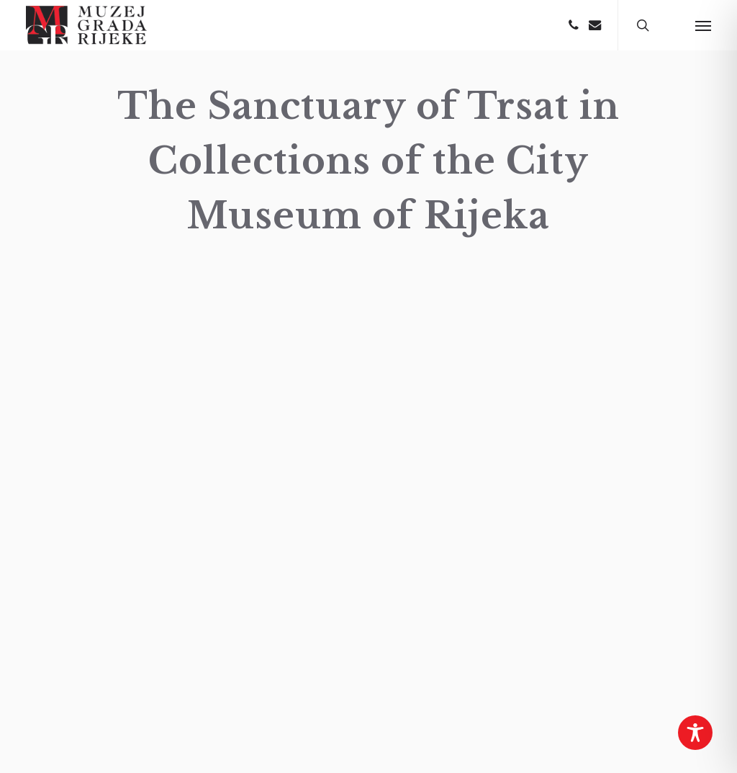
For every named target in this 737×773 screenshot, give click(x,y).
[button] (703, 25)
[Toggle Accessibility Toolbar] (695, 732)
